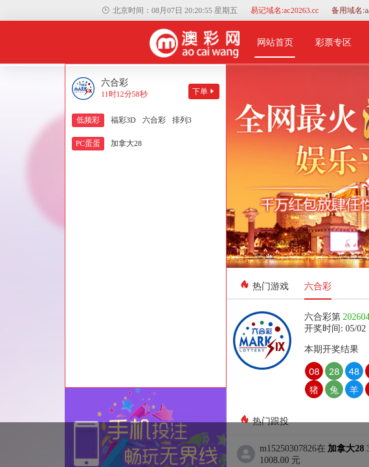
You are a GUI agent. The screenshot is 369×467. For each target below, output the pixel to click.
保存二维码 (185, 306)
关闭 (184, 341)
